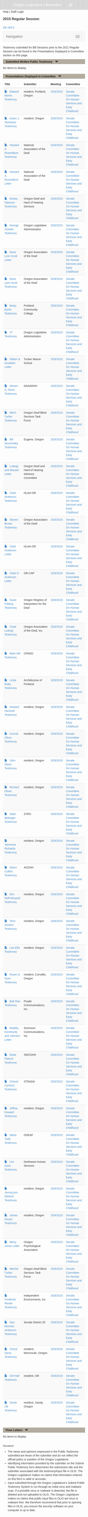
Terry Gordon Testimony (10, 924)
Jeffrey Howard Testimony (11, 1112)
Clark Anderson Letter (10, 550)
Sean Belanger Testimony (10, 817)
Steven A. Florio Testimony (11, 389)
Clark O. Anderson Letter (12, 577)
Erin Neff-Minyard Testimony (12, 898)
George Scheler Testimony (11, 229)
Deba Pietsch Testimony (10, 1058)
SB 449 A (8, 27)
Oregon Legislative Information (37, 5)
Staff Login (17, 11)
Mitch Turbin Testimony (10, 416)
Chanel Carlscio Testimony (11, 1085)
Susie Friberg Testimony (10, 603)
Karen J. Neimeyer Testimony (12, 122)
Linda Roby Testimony (10, 684)
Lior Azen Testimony (10, 1165)
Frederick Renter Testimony (10, 1303)
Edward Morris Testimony (11, 95)
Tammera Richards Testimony (10, 848)
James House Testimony (11, 1219)
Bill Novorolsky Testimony (11, 443)
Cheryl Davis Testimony (10, 1352)
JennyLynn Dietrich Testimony (11, 1196)
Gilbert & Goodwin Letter (12, 363)
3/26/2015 (57, 91)
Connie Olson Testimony (11, 737)
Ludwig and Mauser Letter (11, 470)
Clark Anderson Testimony (10, 496)
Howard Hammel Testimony (11, 710)
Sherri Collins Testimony (10, 871)
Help (6, 11)
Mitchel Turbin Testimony (11, 1272)
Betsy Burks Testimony (10, 309)
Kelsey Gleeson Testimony (11, 202)
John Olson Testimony (10, 764)
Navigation (14, 36)
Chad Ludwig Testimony (10, 630)
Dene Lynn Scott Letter (10, 256)
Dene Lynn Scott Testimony (10, 282)
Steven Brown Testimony (11, 523)
